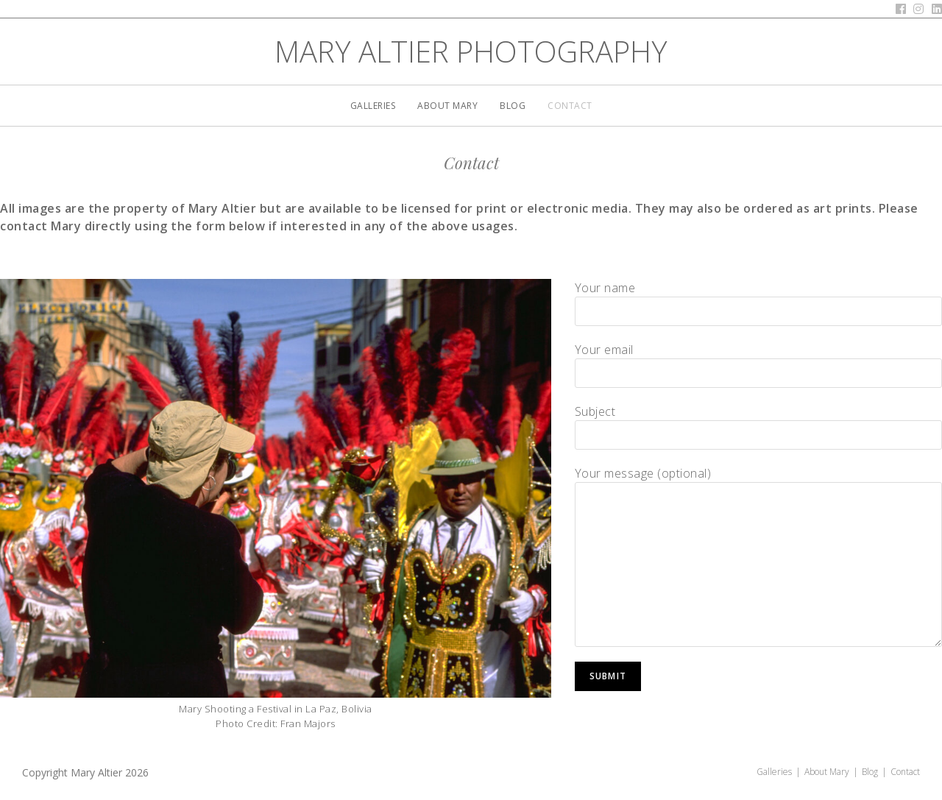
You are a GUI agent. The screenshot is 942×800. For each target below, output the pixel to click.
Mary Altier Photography (471, 51)
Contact (905, 771)
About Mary (826, 771)
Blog (870, 771)
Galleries (774, 771)
